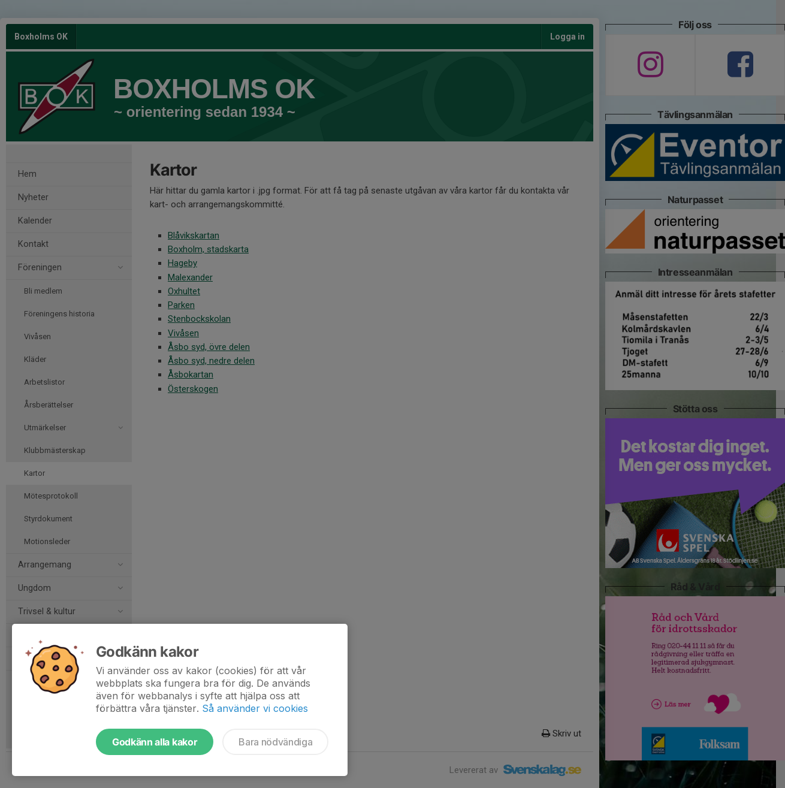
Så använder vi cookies (255, 708)
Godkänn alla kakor (154, 742)
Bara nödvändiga (275, 742)
